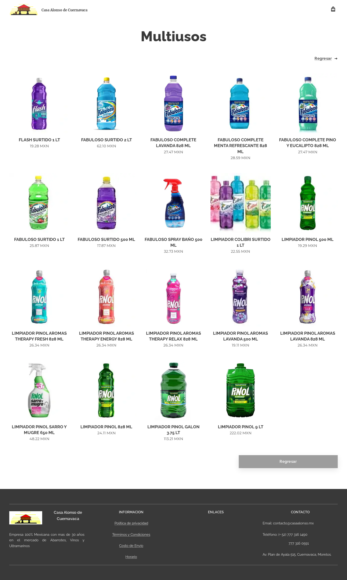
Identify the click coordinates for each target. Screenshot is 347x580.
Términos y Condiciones (131, 535)
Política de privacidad (131, 523)
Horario (131, 557)
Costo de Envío (131, 546)
